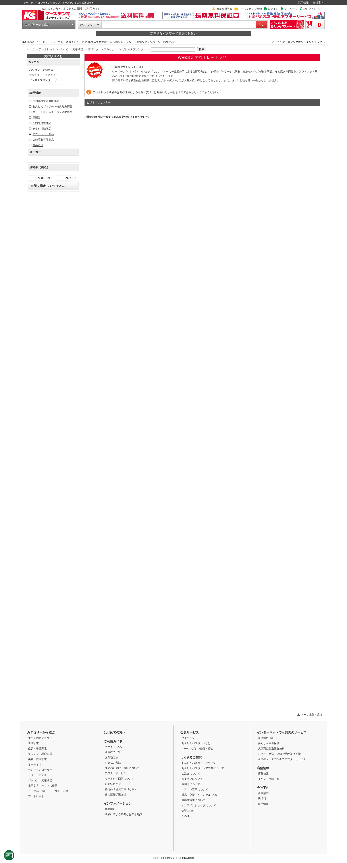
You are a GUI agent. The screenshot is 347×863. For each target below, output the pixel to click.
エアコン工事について (194, 789)
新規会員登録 (224, 8)
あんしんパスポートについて (198, 762)
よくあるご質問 (72, 8)
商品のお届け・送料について (122, 768)
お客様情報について (193, 800)
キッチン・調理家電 (40, 753)
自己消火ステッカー (122, 42)
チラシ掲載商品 (42, 128)
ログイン (273, 8)
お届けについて (190, 784)
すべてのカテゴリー (40, 737)
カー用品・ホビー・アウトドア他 (48, 791)
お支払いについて (192, 778)
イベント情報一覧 (268, 778)
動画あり (38, 145)
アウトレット (87, 24)
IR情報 (262, 798)
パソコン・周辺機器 (71, 49)
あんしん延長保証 (268, 743)
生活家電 (33, 743)
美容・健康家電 (37, 759)
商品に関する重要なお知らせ (123, 814)
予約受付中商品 (42, 123)
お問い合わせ (113, 784)
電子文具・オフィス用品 (42, 785)
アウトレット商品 (43, 134)
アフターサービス (115, 773)
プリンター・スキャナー (102, 49)
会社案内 (318, 2)
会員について (113, 752)
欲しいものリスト (313, 8)
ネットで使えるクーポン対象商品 (52, 112)
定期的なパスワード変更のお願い (173, 33)
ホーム (31, 49)
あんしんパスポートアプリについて (202, 768)
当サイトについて (115, 746)
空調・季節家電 (37, 748)
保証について (189, 810)
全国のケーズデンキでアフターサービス (282, 759)
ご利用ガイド (92, 8)
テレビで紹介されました (64, 42)
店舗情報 (263, 768)
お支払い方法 (113, 762)
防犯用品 (168, 42)
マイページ (290, 8)
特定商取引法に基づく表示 (121, 789)
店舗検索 (263, 773)
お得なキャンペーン (148, 42)
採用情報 (303, 2)
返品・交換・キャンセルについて (201, 794)
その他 (185, 816)
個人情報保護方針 (115, 794)
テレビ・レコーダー (40, 769)
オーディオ (34, 764)
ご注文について (190, 773)
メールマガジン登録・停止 (197, 748)
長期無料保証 (266, 737)
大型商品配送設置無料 (271, 748)
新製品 (36, 117)
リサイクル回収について (119, 778)
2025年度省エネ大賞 (94, 42)
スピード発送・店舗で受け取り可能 (279, 753)
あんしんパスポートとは (196, 743)
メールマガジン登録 (250, 8)
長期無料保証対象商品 (46, 101)
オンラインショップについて (198, 805)
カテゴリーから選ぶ (37, 24)
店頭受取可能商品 (43, 139)
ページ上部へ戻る (311, 714)
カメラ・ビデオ (37, 775)
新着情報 (110, 809)
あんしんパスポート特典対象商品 (52, 106)
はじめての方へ (51, 8)
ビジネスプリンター (134, 49)
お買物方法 (111, 757)
